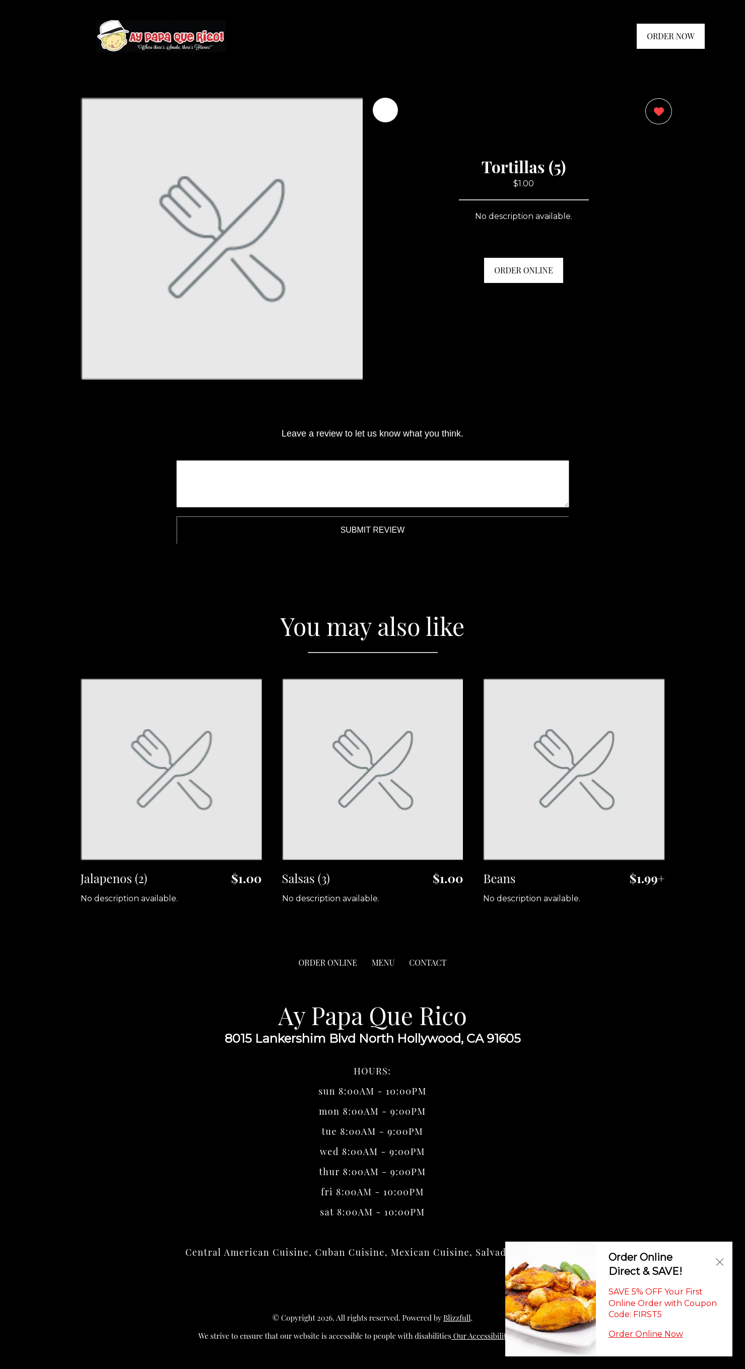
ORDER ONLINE (523, 270)
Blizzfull (456, 1318)
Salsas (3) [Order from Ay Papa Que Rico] (306, 878)
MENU (383, 962)
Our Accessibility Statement (499, 1336)
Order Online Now (645, 1334)
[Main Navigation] (47, 36)
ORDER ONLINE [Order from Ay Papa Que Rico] (328, 962)
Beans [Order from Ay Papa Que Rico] (499, 878)
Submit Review (373, 530)
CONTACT (427, 962)
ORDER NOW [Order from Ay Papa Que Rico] (671, 36)
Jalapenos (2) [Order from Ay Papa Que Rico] (114, 878)
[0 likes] (656, 112)
